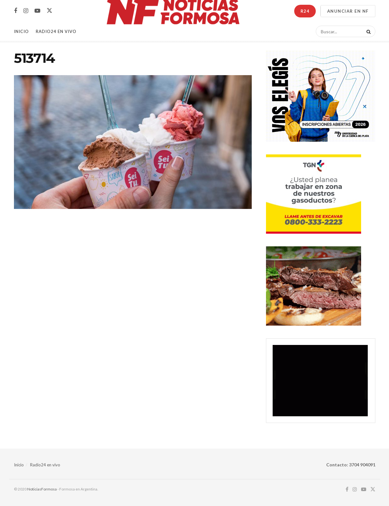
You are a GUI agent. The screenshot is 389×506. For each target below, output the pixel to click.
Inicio (21, 31)
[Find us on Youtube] (37, 11)
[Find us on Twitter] (49, 11)
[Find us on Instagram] (25, 11)
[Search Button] (367, 31)
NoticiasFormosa (42, 489)
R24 (305, 11)
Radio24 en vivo (45, 464)
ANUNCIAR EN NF (348, 11)
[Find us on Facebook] (15, 11)
